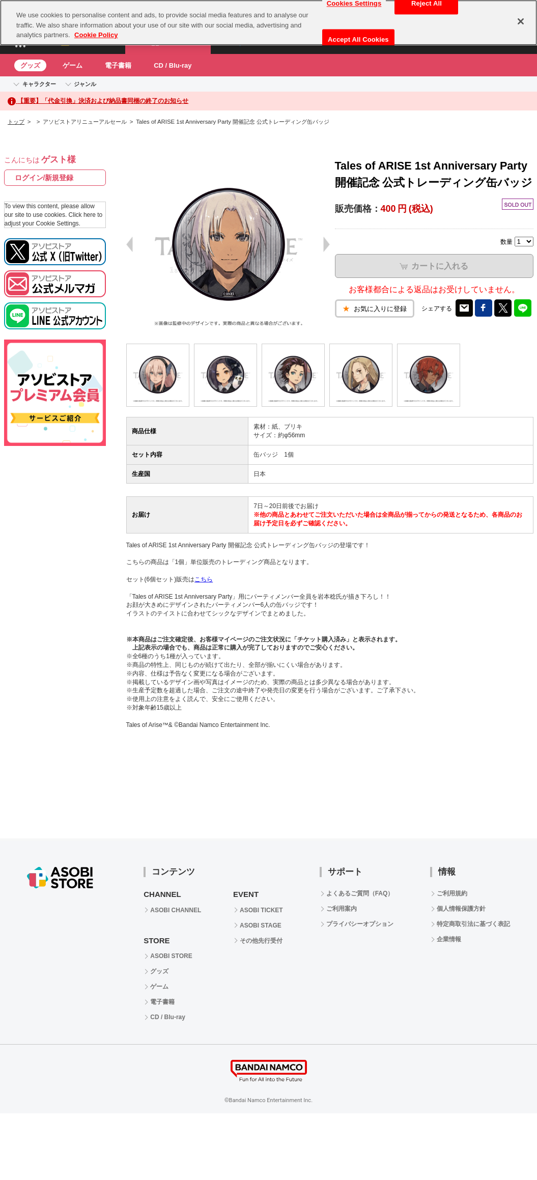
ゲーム (72, 65)
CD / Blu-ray (172, 65)
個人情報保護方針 (461, 908)
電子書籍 (118, 65)
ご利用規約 (452, 893)
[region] (268, 22)
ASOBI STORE (171, 956)
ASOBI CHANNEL (175, 910)
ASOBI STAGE (260, 925)
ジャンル (85, 84)
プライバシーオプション (359, 924)
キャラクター (39, 84)
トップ (16, 122)
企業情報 (449, 939)
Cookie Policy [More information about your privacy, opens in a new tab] (96, 35)
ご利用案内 (341, 908)
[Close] (521, 21)
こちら (203, 579)
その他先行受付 (261, 940)
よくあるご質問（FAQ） (360, 893)
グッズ (30, 65)
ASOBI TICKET (261, 910)
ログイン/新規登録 (44, 178)
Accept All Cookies (358, 39)
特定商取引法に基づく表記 (473, 924)
